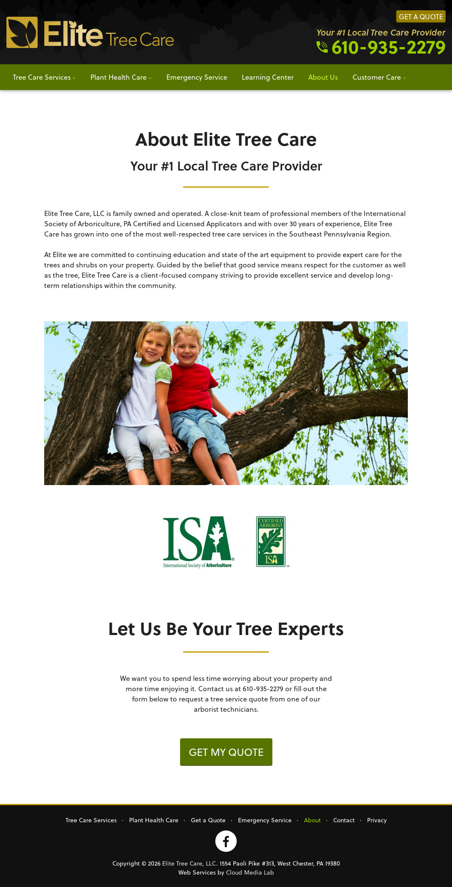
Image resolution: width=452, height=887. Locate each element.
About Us (323, 77)
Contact (344, 819)
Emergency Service (196, 77)
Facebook (226, 841)
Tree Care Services (42, 77)
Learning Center (268, 77)
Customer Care (377, 77)
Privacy (377, 819)
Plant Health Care (118, 77)
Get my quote (226, 751)
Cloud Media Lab (250, 872)
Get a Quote (421, 16)
